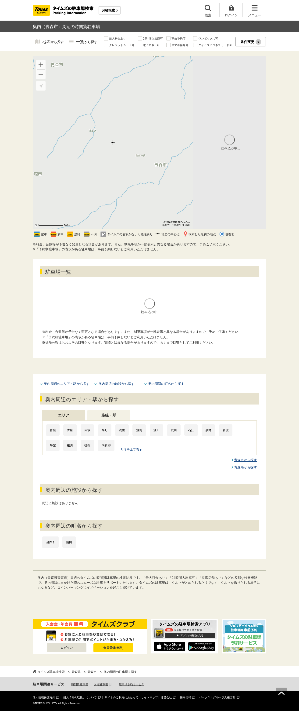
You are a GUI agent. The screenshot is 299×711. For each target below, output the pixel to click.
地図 (53, 42)
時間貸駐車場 (79, 684)
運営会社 (166, 697)
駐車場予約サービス (131, 684)
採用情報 (185, 697)
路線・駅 (108, 415)
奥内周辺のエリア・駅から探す (67, 384)
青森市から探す (245, 460)
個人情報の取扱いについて (80, 697)
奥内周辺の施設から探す (117, 384)
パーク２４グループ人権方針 (217, 697)
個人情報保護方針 (44, 697)
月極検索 (108, 10)
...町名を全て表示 (130, 449)
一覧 (86, 42)
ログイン (67, 647)
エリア (63, 415)
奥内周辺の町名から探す (166, 384)
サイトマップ (149, 697)
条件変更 (250, 42)
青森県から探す (245, 467)
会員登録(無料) (113, 647)
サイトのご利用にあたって (121, 697)
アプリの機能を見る (191, 635)
